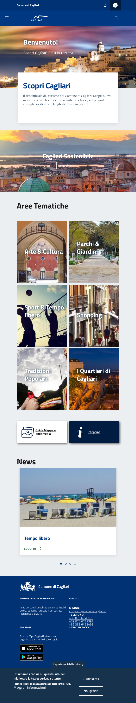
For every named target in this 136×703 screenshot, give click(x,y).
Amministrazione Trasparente (37, 598)
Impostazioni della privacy (68, 667)
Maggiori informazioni (30, 690)
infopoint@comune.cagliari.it (87, 611)
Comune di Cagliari (28, 5)
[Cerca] (116, 18)
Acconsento (91, 681)
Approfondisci (68, 165)
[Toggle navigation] (6, 18)
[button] (61, 564)
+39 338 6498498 (81, 624)
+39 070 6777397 (81, 621)
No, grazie (90, 693)
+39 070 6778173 (81, 618)
